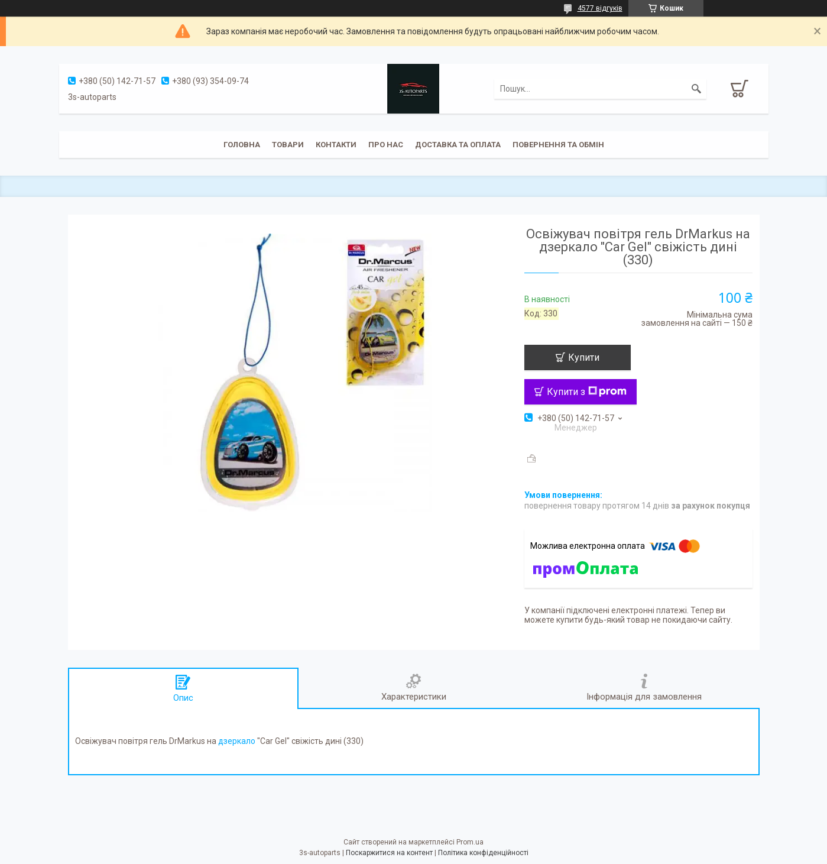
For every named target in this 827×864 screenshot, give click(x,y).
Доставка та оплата (458, 144)
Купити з (587, 391)
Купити (583, 357)
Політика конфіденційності (483, 853)
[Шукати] (696, 88)
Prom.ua (470, 842)
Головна (241, 144)
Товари (288, 144)
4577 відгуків (600, 8)
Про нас (385, 144)
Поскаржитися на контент (389, 853)
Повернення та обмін (558, 144)
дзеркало (236, 741)
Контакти (336, 144)
